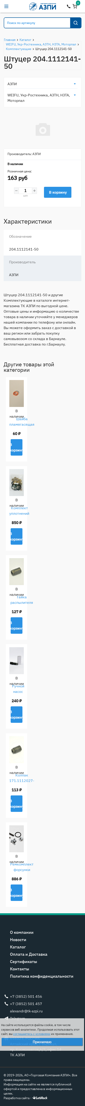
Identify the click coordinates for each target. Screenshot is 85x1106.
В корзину (58, 192)
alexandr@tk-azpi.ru (15, 6)
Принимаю (42, 1042)
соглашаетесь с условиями (31, 1034)
